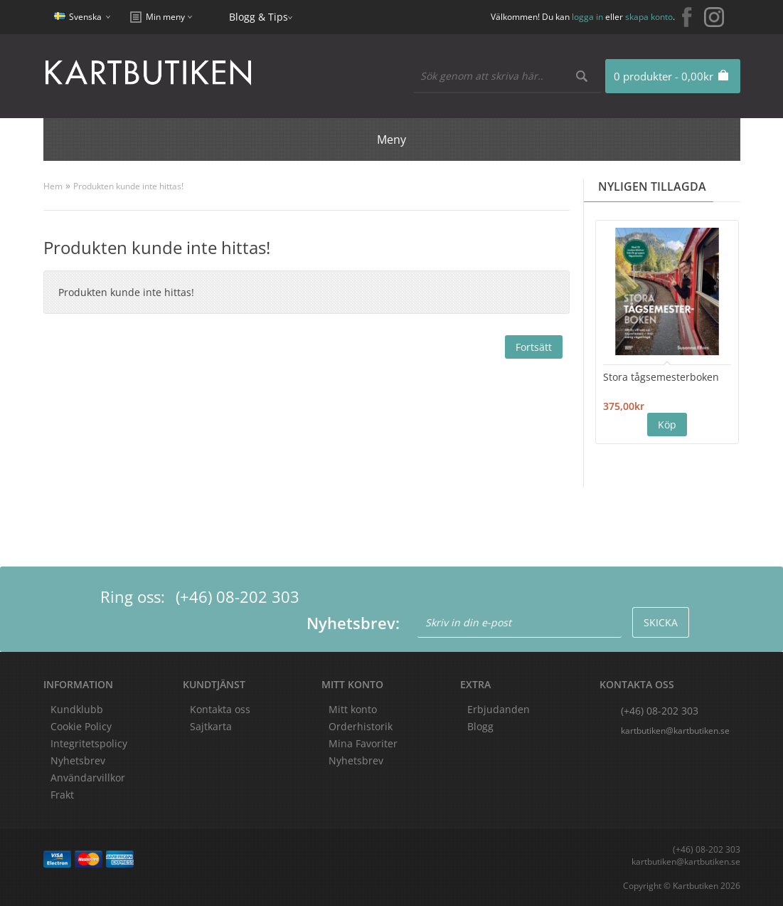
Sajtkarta (211, 726)
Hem (53, 186)
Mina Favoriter (363, 743)
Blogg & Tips (258, 16)
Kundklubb (76, 709)
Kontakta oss (220, 709)
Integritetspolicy (88, 743)
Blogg (480, 726)
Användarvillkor (87, 777)
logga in (587, 17)
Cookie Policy (81, 726)
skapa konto (649, 17)
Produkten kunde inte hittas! (128, 186)
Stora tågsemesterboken (661, 377)
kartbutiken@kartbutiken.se (675, 731)
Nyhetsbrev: (353, 622)
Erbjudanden (498, 709)
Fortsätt (534, 347)
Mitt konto (353, 709)
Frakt (62, 794)
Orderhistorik (361, 726)
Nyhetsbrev (356, 760)
